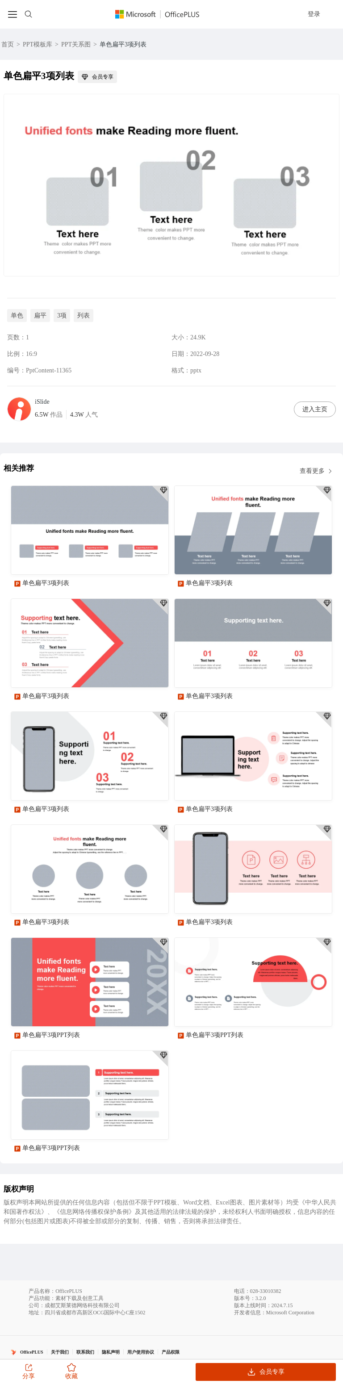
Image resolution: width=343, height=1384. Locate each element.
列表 (83, 315)
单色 (17, 315)
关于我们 (60, 1352)
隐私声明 (111, 1352)
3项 (62, 315)
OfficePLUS (31, 1352)
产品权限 (171, 1352)
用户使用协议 (140, 1352)
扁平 (40, 315)
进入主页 (314, 409)
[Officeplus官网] (162, 14)
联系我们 (85, 1352)
